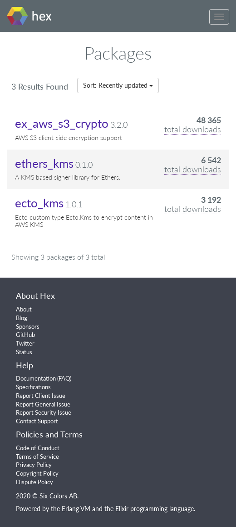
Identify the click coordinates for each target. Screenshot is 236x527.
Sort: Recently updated (118, 85)
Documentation (36, 378)
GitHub (25, 334)
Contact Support (37, 421)
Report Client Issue (40, 395)
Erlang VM (76, 508)
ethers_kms (44, 163)
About (24, 309)
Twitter (25, 343)
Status (24, 352)
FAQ (64, 378)
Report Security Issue (43, 412)
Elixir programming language (154, 508)
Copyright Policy (37, 473)
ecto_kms (39, 203)
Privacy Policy (34, 464)
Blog (21, 317)
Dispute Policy (34, 482)
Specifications (33, 387)
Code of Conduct (37, 448)
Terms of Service (37, 456)
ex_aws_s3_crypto (61, 123)
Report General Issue (43, 404)
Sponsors (27, 326)
